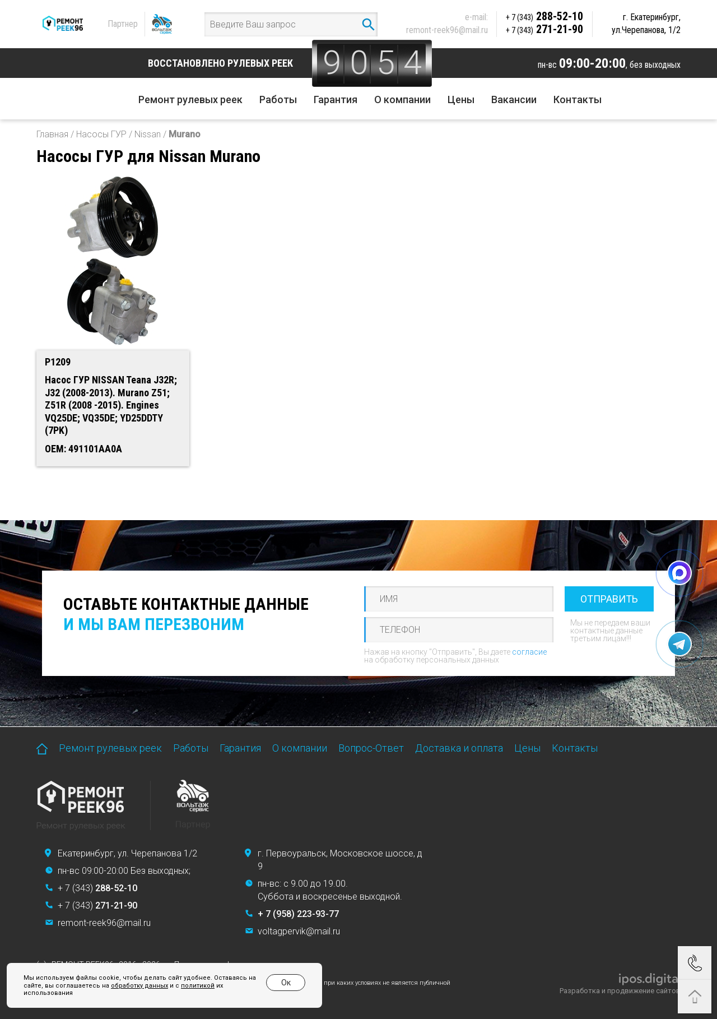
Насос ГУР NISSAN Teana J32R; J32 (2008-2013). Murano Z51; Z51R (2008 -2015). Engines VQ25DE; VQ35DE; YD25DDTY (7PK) (111, 405)
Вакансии (514, 99)
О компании (402, 99)
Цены (461, 99)
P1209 (58, 362)
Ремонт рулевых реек (190, 99)
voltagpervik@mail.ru (299, 931)
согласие (529, 651)
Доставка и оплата (459, 748)
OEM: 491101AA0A (83, 449)
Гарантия (335, 99)
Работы (278, 99)
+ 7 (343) (97, 888)
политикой (198, 985)
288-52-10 (544, 16)
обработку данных (139, 985)
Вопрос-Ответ (371, 748)
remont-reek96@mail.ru (447, 30)
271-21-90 (544, 29)
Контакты (577, 99)
